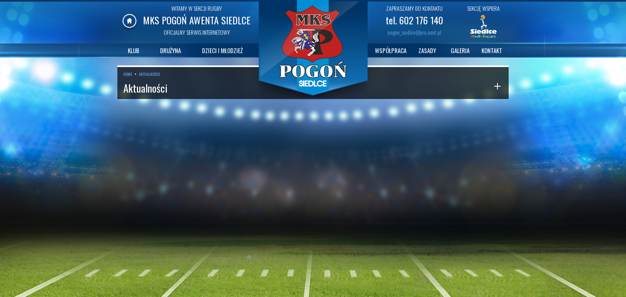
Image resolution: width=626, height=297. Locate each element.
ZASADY (427, 50)
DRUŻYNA (170, 50)
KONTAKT (491, 50)
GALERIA (460, 50)
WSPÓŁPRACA (390, 50)
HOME (127, 74)
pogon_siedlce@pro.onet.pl (414, 32)
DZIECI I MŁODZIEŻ (222, 50)
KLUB (133, 50)
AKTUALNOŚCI (149, 74)
